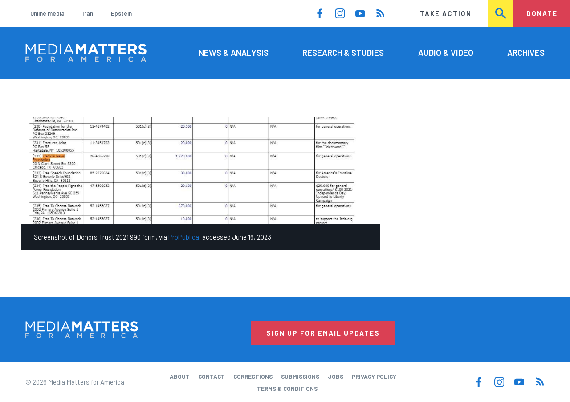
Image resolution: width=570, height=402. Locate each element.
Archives (526, 52)
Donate (542, 13)
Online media (47, 13)
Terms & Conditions (287, 388)
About (180, 376)
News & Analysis (234, 52)
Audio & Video (445, 52)
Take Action (446, 13)
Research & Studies (343, 52)
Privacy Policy (374, 376)
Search (501, 13)
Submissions (300, 376)
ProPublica (183, 237)
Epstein (121, 13)
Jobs (335, 376)
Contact (211, 376)
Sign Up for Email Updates (323, 333)
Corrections (253, 376)
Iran (87, 13)
